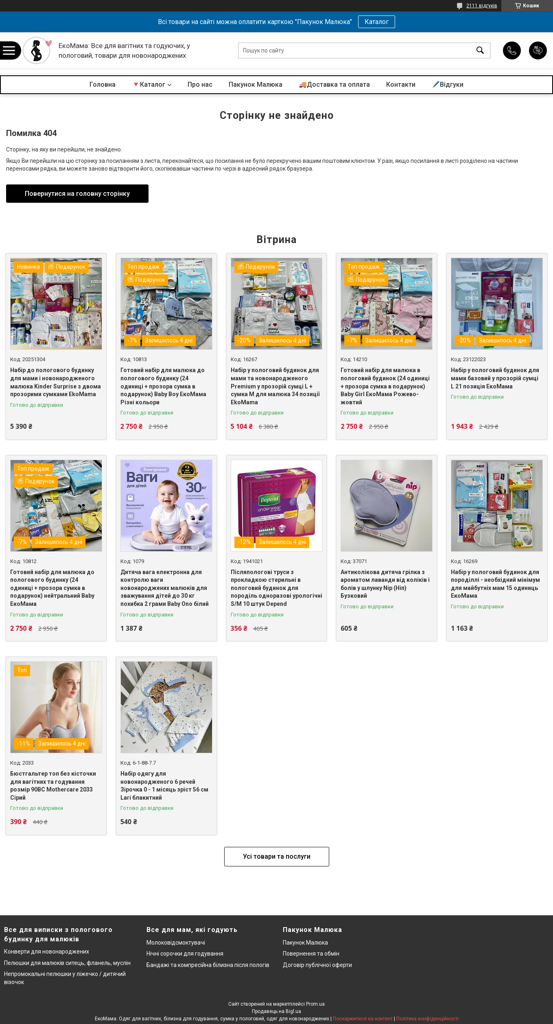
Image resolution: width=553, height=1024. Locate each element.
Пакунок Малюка (255, 84)
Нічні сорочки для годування (184, 953)
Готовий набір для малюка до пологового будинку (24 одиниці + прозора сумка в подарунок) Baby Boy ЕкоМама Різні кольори (163, 386)
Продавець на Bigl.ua (276, 1011)
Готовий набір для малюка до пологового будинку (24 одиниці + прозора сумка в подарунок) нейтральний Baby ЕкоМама (52, 588)
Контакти (400, 84)
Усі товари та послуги (276, 856)
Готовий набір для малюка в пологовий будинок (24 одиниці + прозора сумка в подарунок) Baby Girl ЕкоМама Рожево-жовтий (385, 386)
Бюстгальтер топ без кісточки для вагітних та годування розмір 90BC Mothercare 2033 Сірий (53, 785)
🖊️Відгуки (447, 84)
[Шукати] (480, 50)
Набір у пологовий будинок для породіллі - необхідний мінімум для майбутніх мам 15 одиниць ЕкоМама (495, 584)
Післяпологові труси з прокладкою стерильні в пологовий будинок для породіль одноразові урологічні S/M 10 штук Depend (276, 588)
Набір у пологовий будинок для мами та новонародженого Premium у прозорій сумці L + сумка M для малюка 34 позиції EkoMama (275, 386)
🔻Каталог (148, 84)
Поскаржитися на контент (363, 1019)
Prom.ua (315, 1004)
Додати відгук (538, 50)
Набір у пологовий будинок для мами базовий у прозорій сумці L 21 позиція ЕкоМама (495, 378)
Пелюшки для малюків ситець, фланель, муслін (67, 963)
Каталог (377, 22)
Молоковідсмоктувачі (175, 942)
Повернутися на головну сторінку (77, 193)
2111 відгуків (481, 6)
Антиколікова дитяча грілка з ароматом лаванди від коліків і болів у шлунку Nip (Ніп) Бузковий (385, 584)
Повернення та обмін (311, 953)
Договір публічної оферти (317, 965)
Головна (103, 84)
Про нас (200, 84)
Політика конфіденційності (427, 1019)
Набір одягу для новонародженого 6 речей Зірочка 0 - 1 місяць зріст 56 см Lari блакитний (164, 785)
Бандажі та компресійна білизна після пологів (207, 965)
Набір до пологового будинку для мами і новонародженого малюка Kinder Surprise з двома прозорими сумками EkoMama (55, 382)
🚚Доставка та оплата (334, 84)
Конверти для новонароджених (46, 951)
